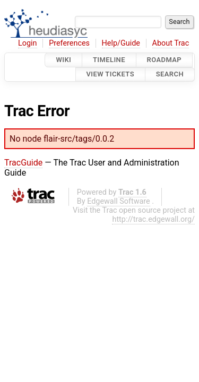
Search (170, 75)
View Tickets (110, 75)
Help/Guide (121, 43)
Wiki (63, 60)
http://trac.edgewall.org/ (153, 219)
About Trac (170, 43)
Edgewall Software (118, 201)
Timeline (109, 60)
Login (27, 43)
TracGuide (23, 163)
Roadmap (164, 60)
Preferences (69, 43)
